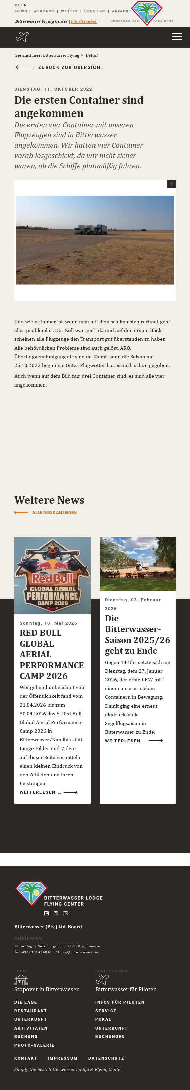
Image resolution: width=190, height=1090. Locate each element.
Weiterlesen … (45, 802)
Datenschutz (110, 1058)
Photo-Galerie (37, 1044)
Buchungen (110, 1036)
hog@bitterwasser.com (82, 950)
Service (106, 1009)
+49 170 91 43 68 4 (38, 950)
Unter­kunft (33, 1018)
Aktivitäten (34, 1027)
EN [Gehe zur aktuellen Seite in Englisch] (26, 5)
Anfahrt (124, 11)
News (23, 11)
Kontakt (29, 1058)
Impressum (66, 1058)
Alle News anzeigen (57, 517)
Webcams (46, 11)
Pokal (103, 1018)
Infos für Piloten (119, 1001)
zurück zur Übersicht (74, 67)
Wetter (71, 11)
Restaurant (33, 1009)
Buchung (29, 1036)
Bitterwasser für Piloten (126, 987)
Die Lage (28, 1001)
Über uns (97, 11)
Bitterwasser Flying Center (43, 21)
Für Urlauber (86, 21)
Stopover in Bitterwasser (49, 987)
